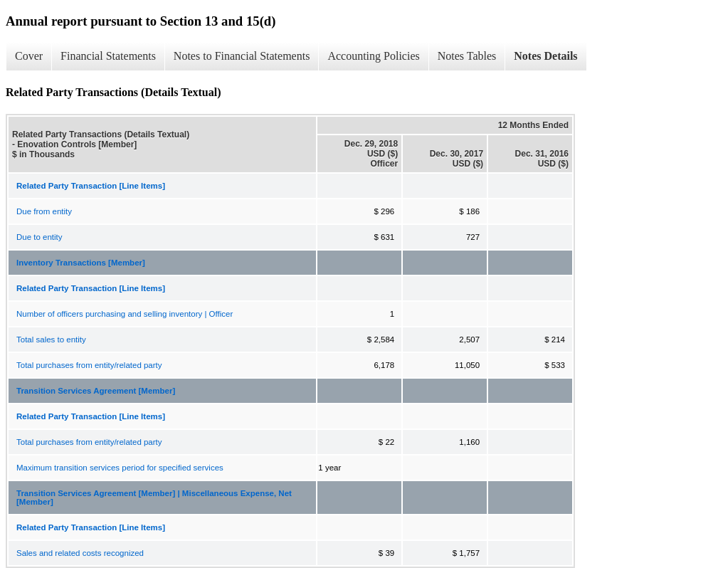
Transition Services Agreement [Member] (95, 390)
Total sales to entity (51, 339)
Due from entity (44, 211)
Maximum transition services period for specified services (119, 467)
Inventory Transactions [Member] (80, 262)
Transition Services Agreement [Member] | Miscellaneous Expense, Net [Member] (154, 497)
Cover (29, 56)
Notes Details (545, 56)
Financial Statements (108, 56)
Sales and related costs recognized (80, 553)
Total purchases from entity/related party (89, 365)
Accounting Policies (373, 56)
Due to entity (39, 237)
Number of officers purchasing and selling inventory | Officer (124, 314)
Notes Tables (467, 56)
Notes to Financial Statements (242, 56)
